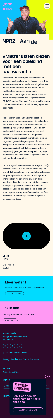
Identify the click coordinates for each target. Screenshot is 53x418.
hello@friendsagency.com (15, 337)
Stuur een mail (14, 294)
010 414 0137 (9, 340)
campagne (11, 165)
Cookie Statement (31, 359)
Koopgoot (10, 320)
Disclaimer (16, 359)
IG (12, 346)
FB (5, 346)
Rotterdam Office (11, 372)
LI (19, 346)
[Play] (26, 236)
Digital (6, 268)
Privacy (6, 359)
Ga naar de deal (28, 410)
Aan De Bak (31, 145)
